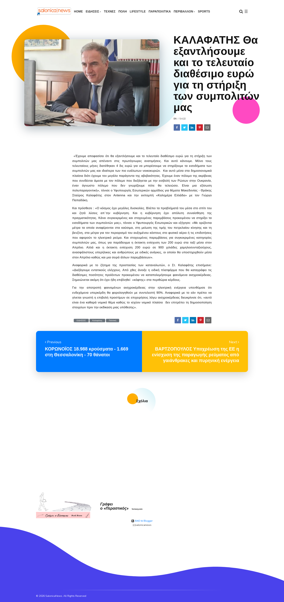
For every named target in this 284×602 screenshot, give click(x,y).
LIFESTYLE (138, 11)
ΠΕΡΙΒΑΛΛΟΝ (183, 11)
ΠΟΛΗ (122, 11)
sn (175, 118)
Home (78, 11)
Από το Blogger (142, 521)
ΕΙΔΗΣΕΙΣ (92, 11)
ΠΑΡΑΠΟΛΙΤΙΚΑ (160, 11)
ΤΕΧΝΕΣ (110, 11)
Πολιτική (112, 320)
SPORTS (204, 11)
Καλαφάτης (97, 320)
